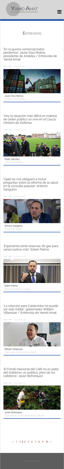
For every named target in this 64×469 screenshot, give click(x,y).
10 (47, 441)
